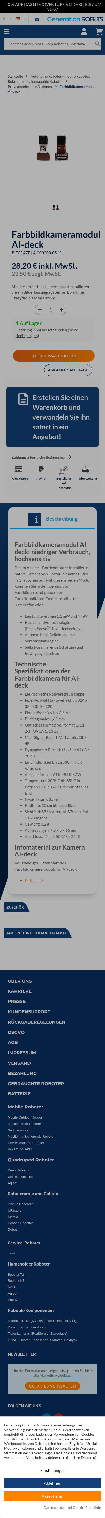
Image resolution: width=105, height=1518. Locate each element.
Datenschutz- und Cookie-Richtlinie (72, 1507)
